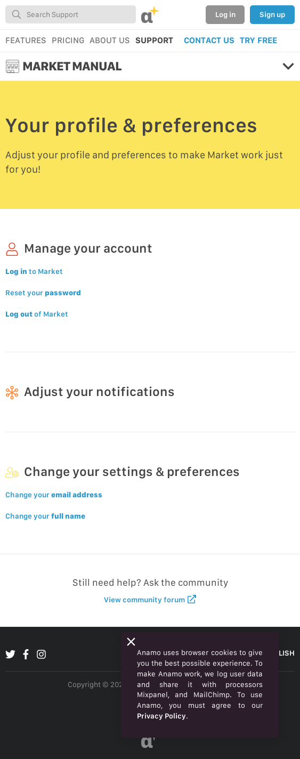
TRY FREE (258, 40)
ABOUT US (110, 40)
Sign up (272, 14)
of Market (36, 314)
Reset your (43, 292)
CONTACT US (209, 40)
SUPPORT (154, 40)
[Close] (131, 641)
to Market (34, 271)
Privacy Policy (161, 716)
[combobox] (70, 14)
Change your (53, 494)
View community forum (150, 599)
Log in (225, 14)
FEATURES (25, 40)
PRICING (68, 40)
